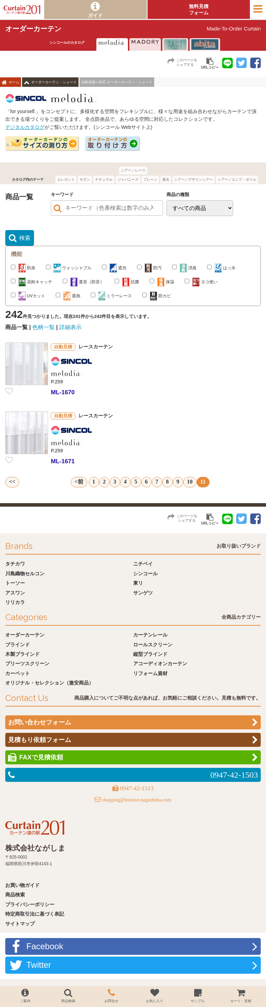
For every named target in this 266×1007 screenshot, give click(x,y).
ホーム (14, 82)
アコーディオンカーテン (160, 663)
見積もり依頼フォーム (39, 739)
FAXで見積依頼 (41, 757)
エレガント (66, 179)
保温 (162, 282)
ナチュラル (103, 179)
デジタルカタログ (25, 127)
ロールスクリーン (152, 644)
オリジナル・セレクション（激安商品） (49, 683)
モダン (85, 179)
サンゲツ (143, 593)
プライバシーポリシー (29, 904)
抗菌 (127, 282)
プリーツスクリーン (27, 663)
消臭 (184, 268)
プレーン (150, 179)
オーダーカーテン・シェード (54, 82)
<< (12, 482)
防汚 (149, 268)
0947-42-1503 (234, 774)
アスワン (15, 593)
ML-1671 (63, 461)
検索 (24, 238)
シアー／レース (133, 170)
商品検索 (15, 894)
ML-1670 (63, 392)
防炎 (23, 268)
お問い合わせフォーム (39, 722)
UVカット (28, 296)
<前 (79, 482)
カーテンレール (150, 635)
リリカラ (15, 602)
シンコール (145, 573)
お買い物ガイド (22, 885)
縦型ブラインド (150, 654)
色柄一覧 (43, 327)
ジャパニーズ (127, 179)
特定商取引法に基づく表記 (34, 914)
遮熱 (68, 296)
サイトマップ (20, 923)
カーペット (17, 673)
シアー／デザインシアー (193, 179)
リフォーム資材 (150, 673)
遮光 (165, 179)
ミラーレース (111, 296)
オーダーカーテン (25, 635)
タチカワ (15, 564)
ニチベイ (143, 564)
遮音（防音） (83, 282)
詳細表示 (70, 327)
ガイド (95, 15)
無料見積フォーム (199, 9)
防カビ (156, 296)
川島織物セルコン (25, 573)
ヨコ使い (201, 282)
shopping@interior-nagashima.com (136, 800)
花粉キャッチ (31, 282)
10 (190, 482)
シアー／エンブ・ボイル (237, 179)
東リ (138, 583)
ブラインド (17, 644)
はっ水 (221, 268)
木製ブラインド (22, 654)
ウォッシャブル (68, 268)
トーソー (15, 583)
